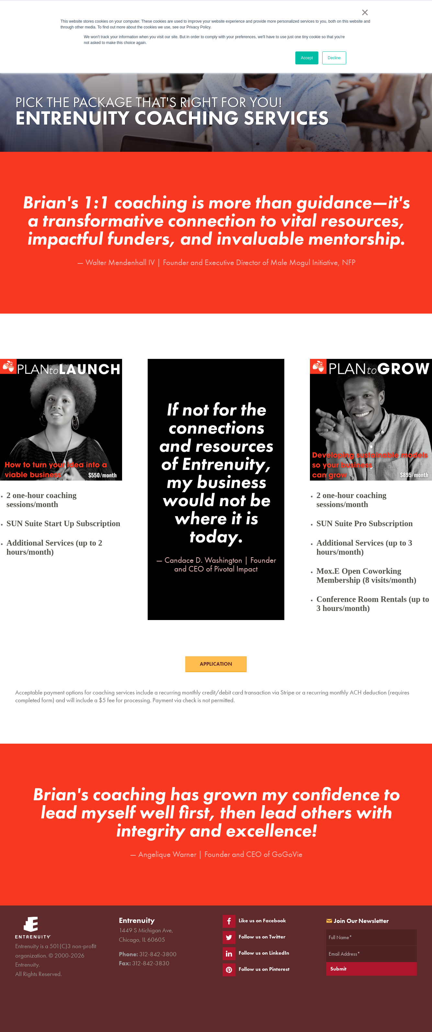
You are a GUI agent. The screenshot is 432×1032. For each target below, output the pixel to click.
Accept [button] (307, 58)
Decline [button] (334, 58)
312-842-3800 (157, 954)
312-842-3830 (150, 963)
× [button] (365, 12)
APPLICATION (216, 663)
